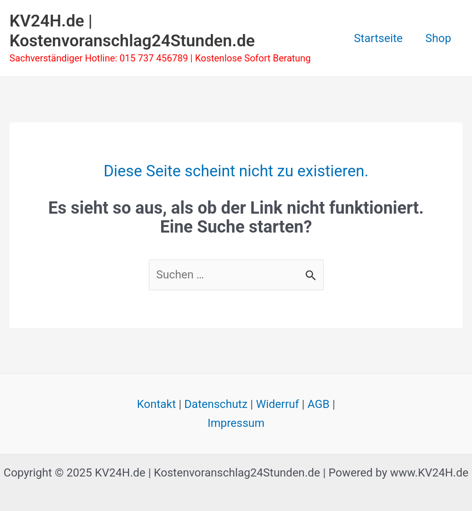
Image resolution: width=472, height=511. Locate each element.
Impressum (236, 423)
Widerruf (277, 404)
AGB (319, 404)
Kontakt (156, 404)
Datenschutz (216, 404)
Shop (438, 38)
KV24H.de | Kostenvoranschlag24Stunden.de (132, 31)
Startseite (378, 38)
